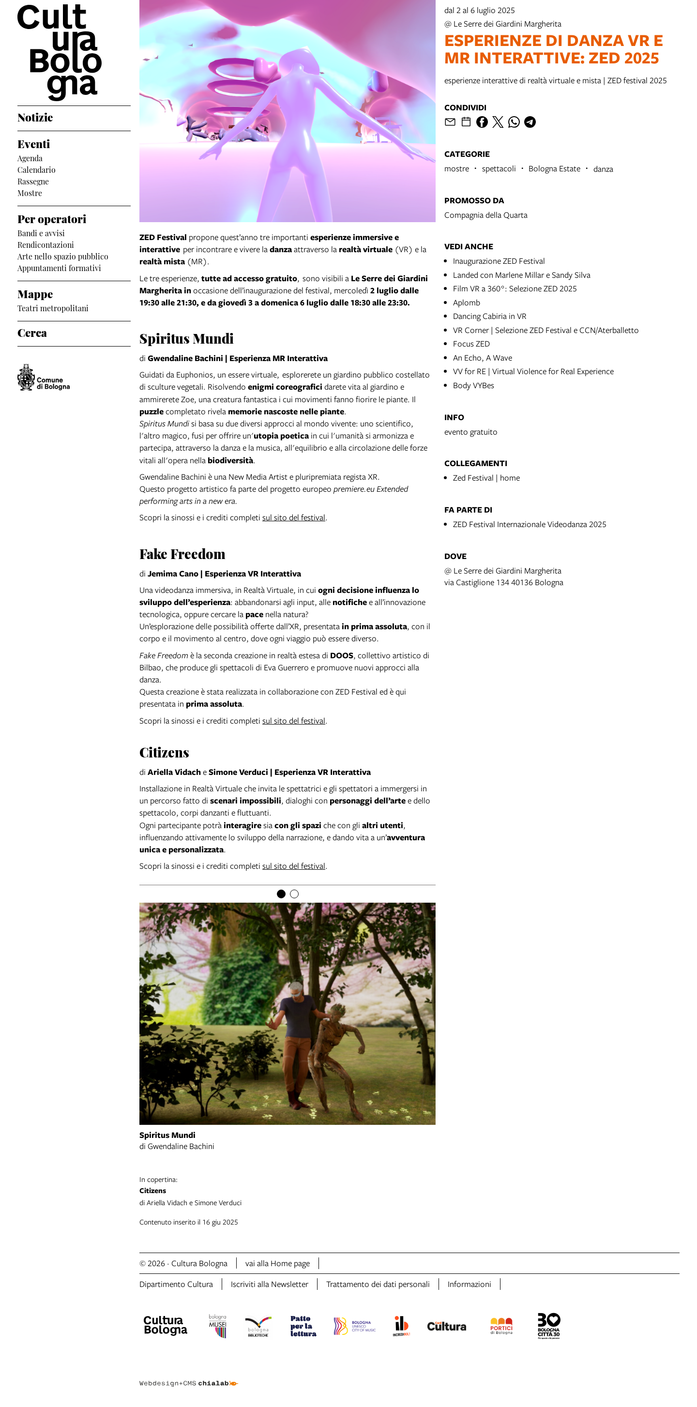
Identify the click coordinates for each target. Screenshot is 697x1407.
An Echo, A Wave (482, 357)
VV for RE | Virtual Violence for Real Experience (533, 371)
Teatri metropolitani (53, 307)
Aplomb (466, 302)
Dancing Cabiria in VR (490, 315)
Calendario (36, 169)
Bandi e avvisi (41, 232)
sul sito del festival (293, 517)
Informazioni (469, 1283)
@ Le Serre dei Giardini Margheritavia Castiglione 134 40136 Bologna (503, 576)
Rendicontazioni (45, 244)
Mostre (29, 192)
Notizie (35, 116)
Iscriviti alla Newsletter (269, 1283)
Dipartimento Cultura (176, 1283)
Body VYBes (473, 385)
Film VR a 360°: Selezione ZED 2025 (515, 288)
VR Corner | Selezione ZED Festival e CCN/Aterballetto (546, 329)
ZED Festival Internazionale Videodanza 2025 (529, 524)
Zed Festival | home (486, 477)
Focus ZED (471, 343)
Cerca (32, 331)
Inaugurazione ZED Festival (499, 260)
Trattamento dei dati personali (378, 1283)
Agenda (30, 157)
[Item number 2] (294, 894)
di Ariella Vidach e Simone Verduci (409, 1190)
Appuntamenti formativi (59, 267)
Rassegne (33, 180)
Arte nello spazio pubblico (62, 255)
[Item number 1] (281, 894)
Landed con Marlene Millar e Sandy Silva (522, 274)
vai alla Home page (277, 1263)
